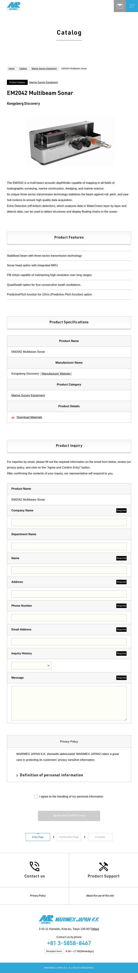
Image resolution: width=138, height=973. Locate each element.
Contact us (34, 876)
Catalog (23, 68)
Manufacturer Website (56, 373)
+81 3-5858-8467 (69, 944)
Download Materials (29, 417)
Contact (120, 6)
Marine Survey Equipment (44, 68)
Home (12, 68)
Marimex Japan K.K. (24, 6)
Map (95, 929)
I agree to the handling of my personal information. (71, 796)
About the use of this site (100, 896)
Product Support (104, 876)
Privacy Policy (38, 896)
